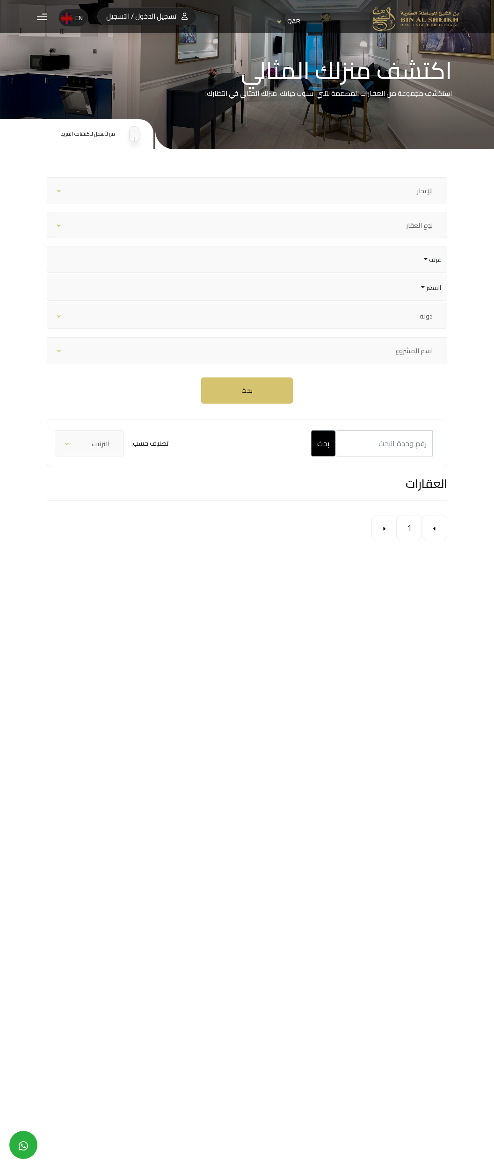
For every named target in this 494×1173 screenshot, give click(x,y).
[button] (42, 16)
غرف (434, 259)
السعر (433, 288)
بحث (247, 390)
